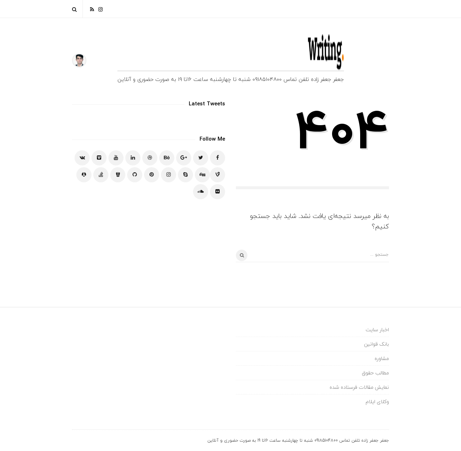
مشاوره (382, 358)
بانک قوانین (376, 344)
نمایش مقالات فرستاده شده (359, 387)
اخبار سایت (377, 329)
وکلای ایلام (377, 401)
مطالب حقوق (375, 372)
